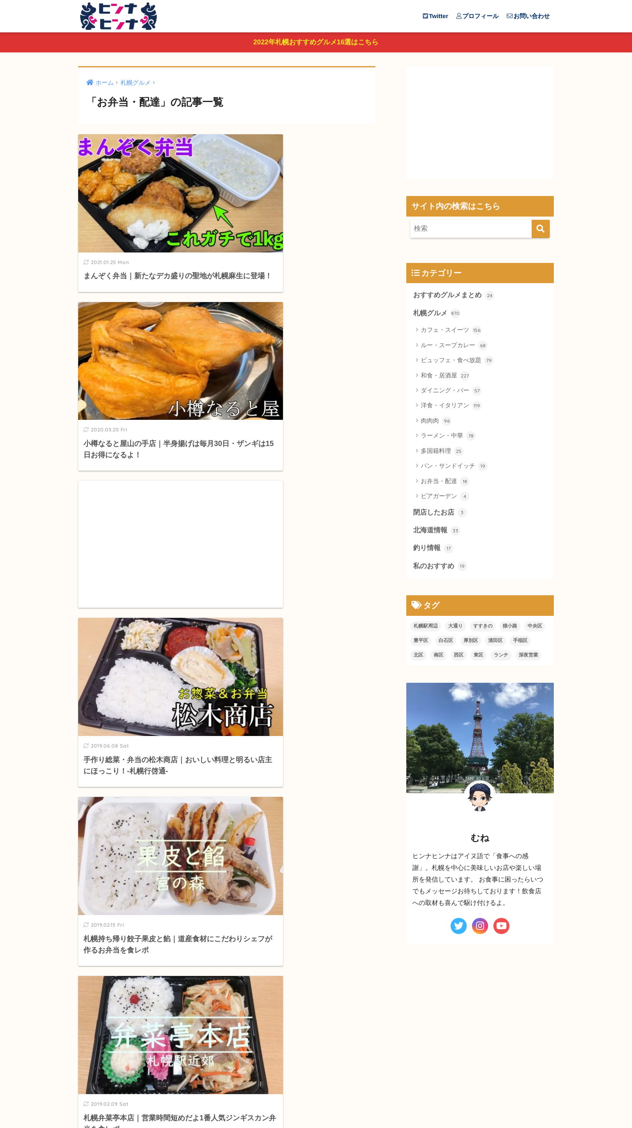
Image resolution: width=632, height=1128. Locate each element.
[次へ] (259, 1035)
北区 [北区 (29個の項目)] (418, 656)
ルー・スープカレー (454, 347)
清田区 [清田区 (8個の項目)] (495, 642)
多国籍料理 (442, 452)
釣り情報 (433, 550)
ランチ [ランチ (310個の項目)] (501, 656)
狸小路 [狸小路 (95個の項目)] (510, 627)
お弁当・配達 (445, 483)
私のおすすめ (440, 568)
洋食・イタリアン (451, 407)
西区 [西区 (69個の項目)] (459, 656)
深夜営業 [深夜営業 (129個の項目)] (528, 656)
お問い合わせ (528, 16)
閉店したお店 (440, 514)
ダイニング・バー (451, 392)
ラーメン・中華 (448, 437)
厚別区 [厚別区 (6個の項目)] (471, 642)
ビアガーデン (445, 497)
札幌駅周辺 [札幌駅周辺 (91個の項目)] (426, 627)
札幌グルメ (436, 314)
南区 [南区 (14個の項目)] (438, 656)
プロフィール (477, 16)
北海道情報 (436, 532)
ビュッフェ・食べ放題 (457, 362)
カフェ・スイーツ (451, 331)
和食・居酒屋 (445, 377)
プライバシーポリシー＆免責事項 (316, 1106)
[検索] (541, 230)
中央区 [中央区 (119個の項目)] (535, 627)
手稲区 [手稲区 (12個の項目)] (520, 642)
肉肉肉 (436, 422)
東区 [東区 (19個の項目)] (478, 656)
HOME (316, 1089)
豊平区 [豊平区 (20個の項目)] (421, 642)
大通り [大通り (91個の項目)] (455, 627)
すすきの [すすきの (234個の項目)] (483, 627)
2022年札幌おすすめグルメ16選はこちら (316, 43)
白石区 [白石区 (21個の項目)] (446, 642)
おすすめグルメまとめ (454, 296)
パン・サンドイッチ (454, 467)
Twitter (435, 16)
